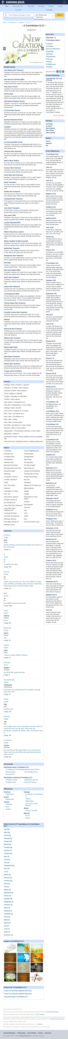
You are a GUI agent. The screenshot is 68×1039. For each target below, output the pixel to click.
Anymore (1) (8, 880)
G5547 (6, 613)
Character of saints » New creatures (15, 390)
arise (10, 752)
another (26, 586)
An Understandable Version (13, 142)
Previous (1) (8, 904)
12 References (51, 64)
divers (15, 586)
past (25, 510)
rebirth (26, 516)
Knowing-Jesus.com (25, 1036)
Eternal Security (29, 468)
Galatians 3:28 (51, 280)
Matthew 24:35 (51, 218)
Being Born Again (9, 471)
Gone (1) (7, 883)
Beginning (7, 474)
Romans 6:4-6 (50, 341)
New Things (27, 459)
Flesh (7, 806)
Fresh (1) (7, 917)
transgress (31, 689)
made (19, 750)
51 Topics (49, 43)
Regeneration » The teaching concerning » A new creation (22, 431)
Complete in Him (10, 782)
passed (8, 680)
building (18, 655)
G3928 (6, 682)
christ (25, 513)
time (12, 672)
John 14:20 (49, 227)
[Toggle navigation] (64, 2)
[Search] (21, 15)
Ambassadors (8, 459)
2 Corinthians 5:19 (52, 439)
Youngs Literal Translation (13, 371)
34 (55, 37)
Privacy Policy (21, 1033)
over (25, 689)
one (23, 581)
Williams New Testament (12, 338)
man (8, 572)
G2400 (6, 702)
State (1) (7, 932)
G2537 (6, 630)
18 (62, 100)
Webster (7, 319)
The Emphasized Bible (11, 294)
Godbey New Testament (12, 191)
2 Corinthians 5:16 (52, 424)
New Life (26, 479)
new (10, 628)
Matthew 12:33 (51, 194)
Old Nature (27, 482)
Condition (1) (8, 914)
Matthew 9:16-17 (51, 595)
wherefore (12, 545)
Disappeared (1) (9, 865)
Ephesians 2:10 (51, 483)
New (25, 519)
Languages (49, 10)
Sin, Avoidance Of (9, 502)
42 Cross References (53, 49)
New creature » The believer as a (14, 402)
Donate (40, 1033)
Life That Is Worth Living (31, 522)
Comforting (7, 451)
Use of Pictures (32, 1033)
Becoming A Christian (11, 465)
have (14, 752)
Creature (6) (8, 853)
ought (24, 583)
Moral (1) (7, 908)
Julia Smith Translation (12, 208)
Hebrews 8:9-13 (51, 539)
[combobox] (44, 16)
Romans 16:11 (51, 386)
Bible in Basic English (11, 160)
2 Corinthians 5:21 (52, 154)
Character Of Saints (10, 513)
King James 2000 (10, 215)
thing (40, 583)
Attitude (26, 491)
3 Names (49, 61)
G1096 (6, 743)
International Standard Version (14, 101)
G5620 (6, 537)
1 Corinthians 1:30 (52, 402)
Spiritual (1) (8, 911)
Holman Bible (8, 94)
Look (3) (7, 859)
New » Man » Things (10, 419)
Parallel (60, 6)
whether (7, 564)
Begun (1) (7, 889)
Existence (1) (8, 935)
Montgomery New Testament (13, 255)
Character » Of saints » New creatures (16, 388)
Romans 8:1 (50, 236)
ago (23, 672)
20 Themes (49, 46)
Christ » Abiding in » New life (13, 393)
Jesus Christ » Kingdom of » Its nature (16, 411)
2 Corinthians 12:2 (52, 263)
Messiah (49, 143)
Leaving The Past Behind (32, 471)
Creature (28, 798)
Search (59, 15)
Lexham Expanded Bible (12, 222)
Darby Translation (10, 182)
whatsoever (7, 730)
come (5, 692)
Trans (11, 586)
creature (6, 645)
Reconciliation (28, 504)
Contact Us (48, 1033)
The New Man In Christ (31, 474)
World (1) (7, 923)
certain (6, 581)
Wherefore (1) (8, 892)
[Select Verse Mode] (34, 30)
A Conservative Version (12, 110)
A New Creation (10, 772)
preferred (37, 752)
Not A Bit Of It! (9, 774)
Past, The (7, 494)
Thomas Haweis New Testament (15, 303)
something (11, 583)
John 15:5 (49, 180)
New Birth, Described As (11, 516)
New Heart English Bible (12, 270)
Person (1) (7, 895)
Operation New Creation (31, 769)
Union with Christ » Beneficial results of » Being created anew (23, 441)
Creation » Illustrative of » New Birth (15, 396)
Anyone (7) (8, 850)
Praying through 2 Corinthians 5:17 (16, 996)
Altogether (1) (8, 901)
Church (27, 815)
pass (5, 689)
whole (38, 726)
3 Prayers (49, 67)
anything (32, 581)
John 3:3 (49, 167)
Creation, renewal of (10, 479)
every (14, 726)
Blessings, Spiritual (10, 519)
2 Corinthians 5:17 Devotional (14, 769)
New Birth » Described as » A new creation (17, 425)
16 (46, 82)
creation (12, 655)
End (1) (6, 926)
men (20, 726)
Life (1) (6, 886)
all (4, 716)
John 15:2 (49, 314)
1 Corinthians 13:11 (52, 411)
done (25, 750)
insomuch (19, 545)
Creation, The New (31, 810)
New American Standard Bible (14, 79)
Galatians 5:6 (50, 454)
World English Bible (11, 347)
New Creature (50, 132)
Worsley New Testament (12, 363)
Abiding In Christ (9, 524)
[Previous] (23, 25)
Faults (6, 482)
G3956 (6, 719)
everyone (33, 726)
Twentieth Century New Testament (15, 312)
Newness (7, 488)
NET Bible (7, 263)
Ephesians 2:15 (51, 293)
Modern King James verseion (14, 232)
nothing (6, 586)
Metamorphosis (29, 488)
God (39, 750)
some (10, 581)
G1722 (6, 596)
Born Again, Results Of (11, 522)
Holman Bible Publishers (52, 1012)
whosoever (25, 726)
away (13, 680)
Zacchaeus (8, 804)
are (5, 680)
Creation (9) (8, 847)
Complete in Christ (11, 780)
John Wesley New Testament (13, 70)
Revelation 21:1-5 (52, 581)
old (5, 662)
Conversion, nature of (11, 476)
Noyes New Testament (11, 277)
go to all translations (39, 19)
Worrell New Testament (12, 356)
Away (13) (7, 835)
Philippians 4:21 (51, 519)
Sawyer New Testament (12, 286)
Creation (26, 501)
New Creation (50, 128)
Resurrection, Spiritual (11, 497)
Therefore (7, 535)
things (8, 662)
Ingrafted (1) (8, 898)
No (47, 145)
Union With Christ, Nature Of (13, 505)
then (38, 545)
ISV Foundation (40, 1014)
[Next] (45, 25)
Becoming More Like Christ (12, 468)
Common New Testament (12, 168)
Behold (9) (7, 844)
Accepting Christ (9, 456)
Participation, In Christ (11, 491)
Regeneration (9, 794)
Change (26, 494)
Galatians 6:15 (51, 207)
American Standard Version (13, 119)
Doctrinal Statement (9, 1033)
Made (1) (7, 920)
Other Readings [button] (59, 115)
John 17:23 (49, 324)
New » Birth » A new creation (13, 422)
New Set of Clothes (30, 782)
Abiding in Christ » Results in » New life (16, 385)
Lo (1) (6, 871)
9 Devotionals (50, 56)
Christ (6, 610)
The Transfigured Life (31, 772)
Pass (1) (7, 868)
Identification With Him (31, 780)
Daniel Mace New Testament (13, 175)
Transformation (28, 454)
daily (28, 730)
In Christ (49, 126)
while (20, 672)
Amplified (7, 127)
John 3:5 (49, 610)
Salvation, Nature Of (10, 499)
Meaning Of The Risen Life (32, 485)
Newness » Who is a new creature (15, 428)
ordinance (24, 655)
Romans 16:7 (50, 250)
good (16, 672)
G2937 (6, 648)
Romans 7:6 (50, 358)
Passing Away (28, 462)
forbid (6, 752)
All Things (49, 124)
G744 (5, 665)
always (23, 730)
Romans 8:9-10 (51, 373)
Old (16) (6, 829)
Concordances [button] (17, 6)
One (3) (6, 862)
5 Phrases (49, 59)
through (23, 603)
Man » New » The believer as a (14, 413)
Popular (51, 6)
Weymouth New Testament (13, 329)
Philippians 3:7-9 (51, 509)
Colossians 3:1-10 (52, 528)
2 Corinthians (12, 22)
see (12, 709)
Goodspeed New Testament (13, 199)
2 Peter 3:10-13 (51, 560)
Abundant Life (8, 454)
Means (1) (7, 874)
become (9, 740)
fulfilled (20, 752)
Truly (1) (7, 929)
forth (9, 692)
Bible (6, 6)
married (28, 752)
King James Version (11, 86)
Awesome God (8, 462)
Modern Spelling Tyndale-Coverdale (16, 241)
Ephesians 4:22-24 (52, 498)
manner (6, 728)
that (7, 545)
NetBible (40, 1024)
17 (50, 92)
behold (6, 699)
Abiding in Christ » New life (12, 408)
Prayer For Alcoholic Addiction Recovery (18, 990)
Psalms (27, 818)
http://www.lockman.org (57, 1019)
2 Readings (50, 51)
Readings (42, 6)
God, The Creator (9, 485)
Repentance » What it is (11, 433)
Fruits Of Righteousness (31, 451)
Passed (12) (8, 838)
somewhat (18, 583)
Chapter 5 (21, 22)
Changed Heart (29, 456)
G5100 (6, 574)
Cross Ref (18, 10)
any (5, 572)
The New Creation (29, 465)
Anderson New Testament (12, 151)
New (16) (7, 832)
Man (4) (6, 856)
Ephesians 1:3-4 (51, 468)
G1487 (6, 557)
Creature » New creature (12, 399)
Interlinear (31, 6)
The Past (27, 507)
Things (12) (8, 841)
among (13, 603)
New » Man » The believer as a (14, 416)
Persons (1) (8, 877)
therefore (28, 545)
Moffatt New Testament (12, 248)
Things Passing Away (30, 476)
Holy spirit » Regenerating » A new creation (17, 405)
